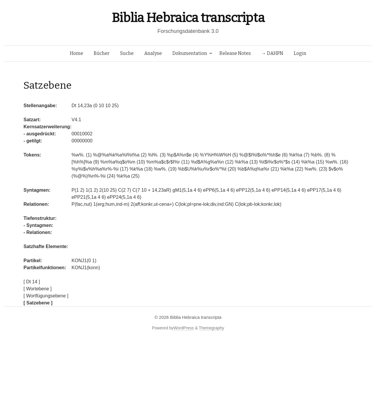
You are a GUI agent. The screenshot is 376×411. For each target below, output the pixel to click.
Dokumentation (189, 53)
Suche (127, 53)
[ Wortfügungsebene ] (46, 295)
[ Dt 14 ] (32, 281)
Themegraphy (211, 328)
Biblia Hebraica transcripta (188, 17)
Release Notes (235, 53)
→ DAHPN (272, 53)
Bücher (102, 53)
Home (76, 53)
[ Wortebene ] (38, 288)
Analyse (153, 53)
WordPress (184, 328)
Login (300, 53)
